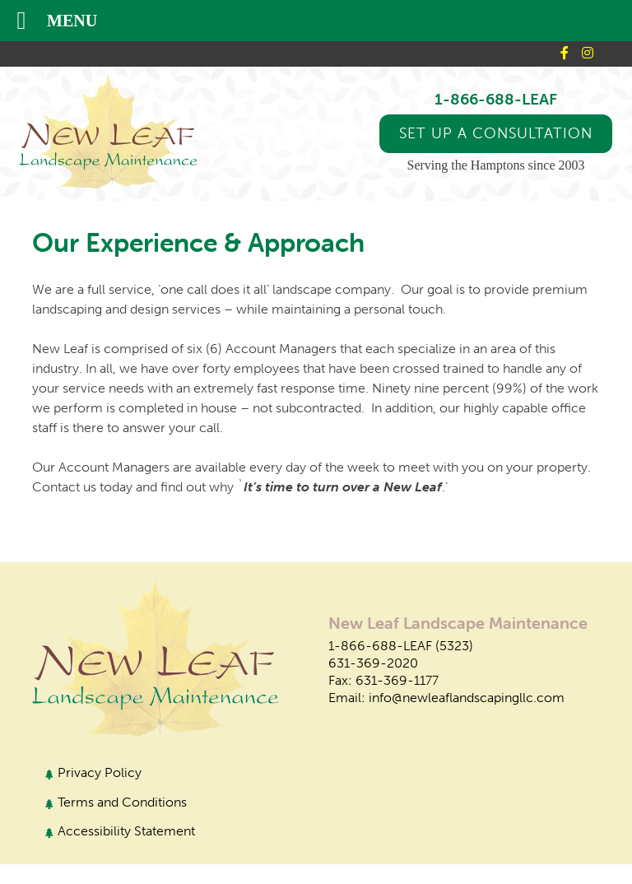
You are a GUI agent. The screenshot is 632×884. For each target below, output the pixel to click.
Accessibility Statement (126, 831)
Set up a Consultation (495, 132)
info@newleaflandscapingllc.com (467, 697)
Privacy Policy (100, 772)
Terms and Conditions (122, 802)
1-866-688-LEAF (495, 99)
